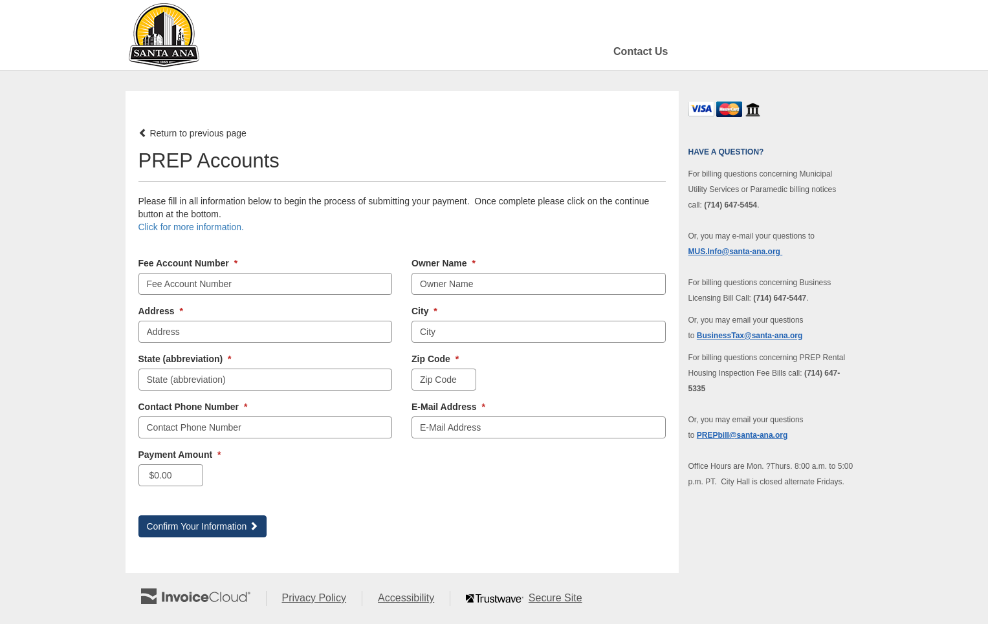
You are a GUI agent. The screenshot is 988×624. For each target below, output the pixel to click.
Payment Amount (179, 454)
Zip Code (435, 359)
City (424, 311)
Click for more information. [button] (191, 227)
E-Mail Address (448, 407)
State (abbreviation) (185, 359)
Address (160, 311)
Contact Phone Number (193, 407)
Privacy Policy (322, 598)
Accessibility (414, 598)
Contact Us (640, 51)
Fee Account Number (188, 263)
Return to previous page (192, 133)
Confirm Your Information (203, 526)
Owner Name (444, 263)
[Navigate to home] (164, 35)
